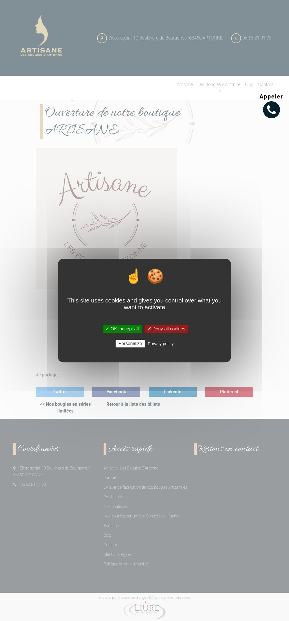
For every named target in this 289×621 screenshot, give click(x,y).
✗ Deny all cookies (166, 328)
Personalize (130, 343)
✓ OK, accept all (122, 328)
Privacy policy (161, 343)
